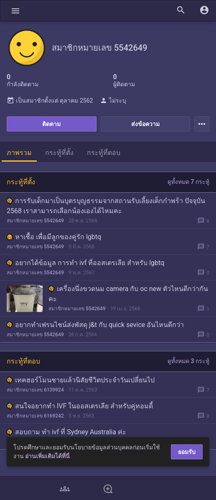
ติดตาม (51, 124)
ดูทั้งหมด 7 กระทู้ (188, 182)
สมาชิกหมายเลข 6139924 (35, 390)
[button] (15, 10)
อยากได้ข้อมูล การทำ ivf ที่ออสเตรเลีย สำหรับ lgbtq (85, 263)
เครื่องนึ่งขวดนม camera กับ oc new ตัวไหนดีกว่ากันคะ (128, 294)
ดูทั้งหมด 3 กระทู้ (188, 361)
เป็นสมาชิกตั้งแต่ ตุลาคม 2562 (50, 100)
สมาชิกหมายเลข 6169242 (35, 416)
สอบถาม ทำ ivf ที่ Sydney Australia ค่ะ (66, 432)
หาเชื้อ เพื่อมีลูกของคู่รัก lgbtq (54, 237)
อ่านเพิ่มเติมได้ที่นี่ (47, 456)
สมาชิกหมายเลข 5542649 (35, 221)
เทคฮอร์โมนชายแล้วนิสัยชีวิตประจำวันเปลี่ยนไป (81, 380)
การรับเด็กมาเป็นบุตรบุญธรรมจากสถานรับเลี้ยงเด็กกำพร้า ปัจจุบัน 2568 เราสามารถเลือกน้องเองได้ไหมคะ (106, 206)
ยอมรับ (187, 451)
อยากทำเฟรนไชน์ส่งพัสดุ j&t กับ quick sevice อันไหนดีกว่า (95, 325)
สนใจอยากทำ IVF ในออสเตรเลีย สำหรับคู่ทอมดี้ (80, 406)
